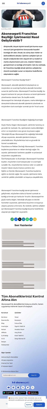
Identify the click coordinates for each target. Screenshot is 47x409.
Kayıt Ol (33, 375)
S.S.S (3, 338)
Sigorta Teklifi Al (20, 326)
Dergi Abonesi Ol (20, 338)
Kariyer (3, 329)
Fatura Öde (18, 323)
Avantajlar (4, 326)
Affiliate (3, 332)
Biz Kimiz (4, 317)
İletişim (3, 342)
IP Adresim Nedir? (7, 366)
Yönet (16, 317)
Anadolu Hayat (19, 329)
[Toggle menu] (3, 3)
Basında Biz (5, 320)
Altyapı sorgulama (7, 360)
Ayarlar (28, 405)
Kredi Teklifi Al (19, 335)
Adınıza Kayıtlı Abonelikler (9, 357)
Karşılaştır (18, 320)
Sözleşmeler (5, 345)
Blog (2, 323)
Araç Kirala (18, 332)
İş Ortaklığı (4, 335)
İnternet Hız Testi (7, 363)
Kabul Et (39, 405)
